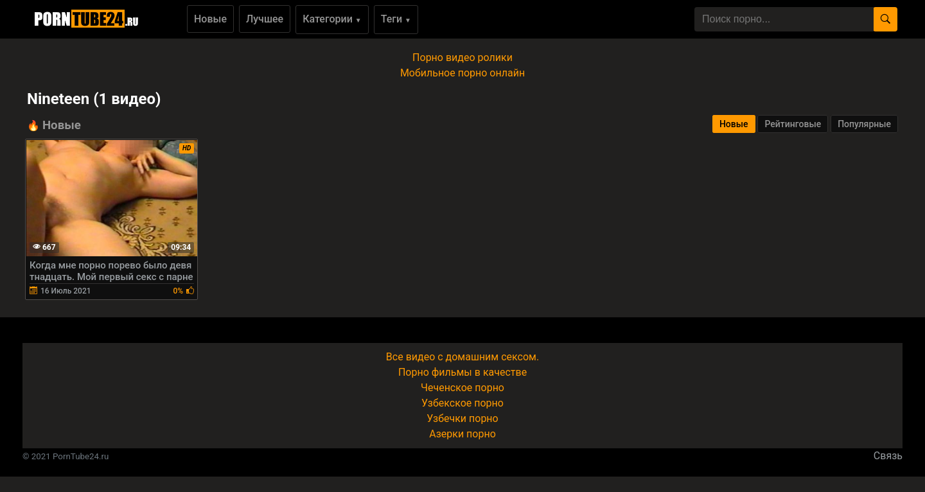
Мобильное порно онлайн (462, 73)
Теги (396, 19)
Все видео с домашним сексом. (462, 357)
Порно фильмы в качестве (462, 372)
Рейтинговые (792, 124)
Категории (332, 19)
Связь (888, 456)
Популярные (864, 124)
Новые (210, 19)
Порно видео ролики (462, 57)
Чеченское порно (462, 388)
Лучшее (264, 19)
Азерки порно (462, 434)
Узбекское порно (462, 403)
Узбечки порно (462, 418)
